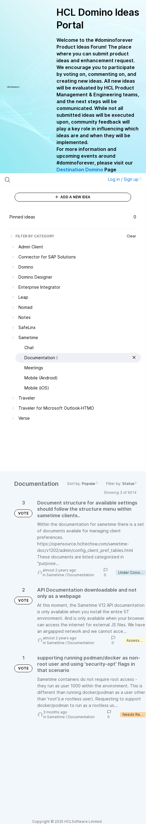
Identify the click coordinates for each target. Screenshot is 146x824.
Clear (131, 236)
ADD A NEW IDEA (72, 197)
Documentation (80, 575)
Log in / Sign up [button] (124, 179)
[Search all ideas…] (44, 179)
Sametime (55, 575)
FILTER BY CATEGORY (32, 236)
